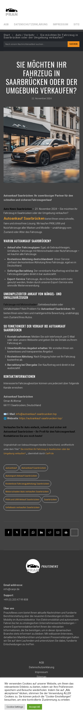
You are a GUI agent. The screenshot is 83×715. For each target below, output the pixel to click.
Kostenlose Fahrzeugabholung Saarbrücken (27, 483)
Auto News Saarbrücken (18, 208)
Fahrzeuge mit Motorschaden (20, 304)
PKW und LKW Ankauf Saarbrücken (22, 499)
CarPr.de (49, 453)
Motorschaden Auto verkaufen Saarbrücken (27, 491)
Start (7, 35)
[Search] (73, 44)
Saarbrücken (50, 499)
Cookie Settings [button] (15, 706)
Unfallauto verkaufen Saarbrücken (23, 507)
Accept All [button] (34, 706)
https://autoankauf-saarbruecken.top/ (40, 418)
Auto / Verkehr (25, 35)
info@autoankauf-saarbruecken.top (36, 414)
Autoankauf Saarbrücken (33, 467)
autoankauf (11, 467)
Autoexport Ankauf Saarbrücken (21, 475)
